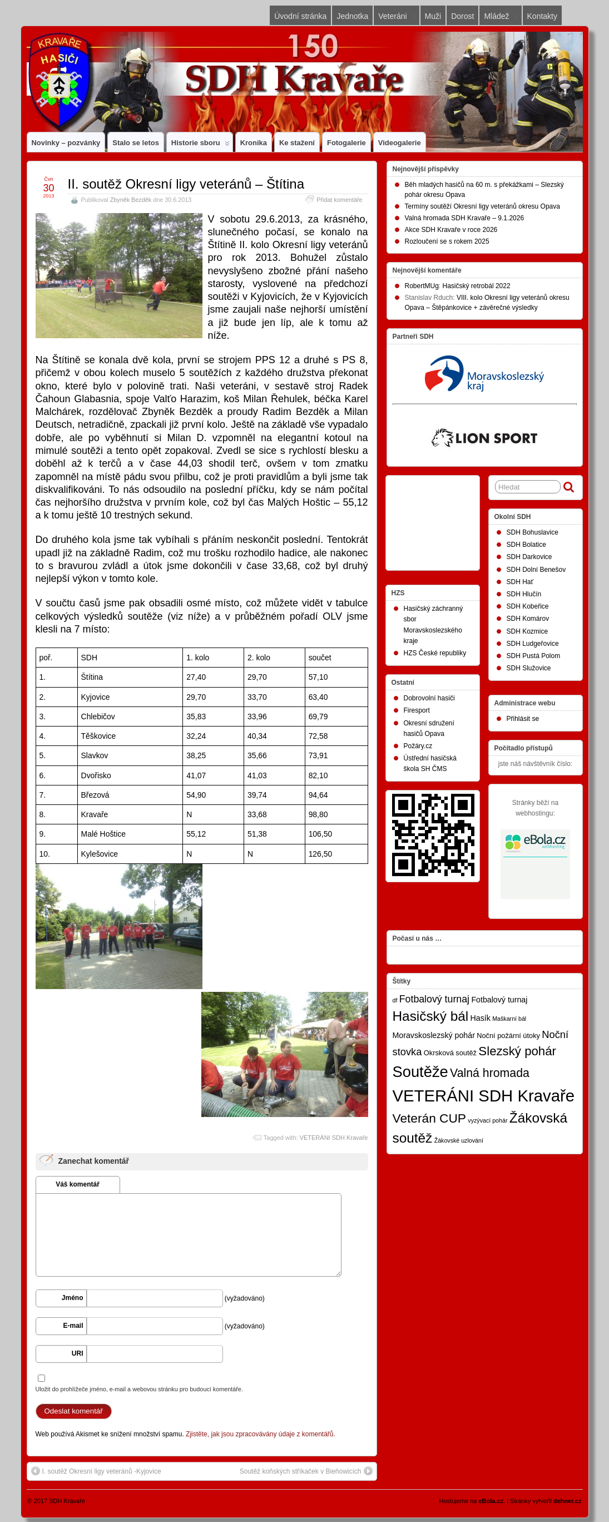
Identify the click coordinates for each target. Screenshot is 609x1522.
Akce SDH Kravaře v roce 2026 (451, 230)
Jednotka (352, 16)
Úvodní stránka (300, 16)
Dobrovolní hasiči (429, 698)
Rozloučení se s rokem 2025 (447, 241)
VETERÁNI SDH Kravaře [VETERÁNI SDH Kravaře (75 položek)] (484, 1095)
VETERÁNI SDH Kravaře (334, 1137)
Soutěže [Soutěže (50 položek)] (420, 1071)
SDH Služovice (529, 668)
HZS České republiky (435, 653)
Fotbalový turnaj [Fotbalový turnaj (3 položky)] (499, 999)
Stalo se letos (135, 143)
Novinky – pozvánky (66, 143)
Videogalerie (399, 143)
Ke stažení (297, 143)
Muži (433, 16)
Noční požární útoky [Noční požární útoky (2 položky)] (508, 1035)
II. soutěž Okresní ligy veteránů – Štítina (186, 183)
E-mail (73, 1326)
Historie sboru (200, 145)
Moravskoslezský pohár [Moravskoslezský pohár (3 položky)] (434, 1035)
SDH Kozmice (527, 631)
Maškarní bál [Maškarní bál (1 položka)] (509, 1018)
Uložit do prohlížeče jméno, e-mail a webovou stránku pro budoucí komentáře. (139, 1389)
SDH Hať (520, 582)
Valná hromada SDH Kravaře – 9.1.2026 (464, 218)
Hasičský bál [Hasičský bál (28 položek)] (431, 1016)
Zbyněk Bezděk (130, 199)
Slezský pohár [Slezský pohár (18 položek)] (517, 1051)
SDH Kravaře (67, 1501)
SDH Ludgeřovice (533, 644)
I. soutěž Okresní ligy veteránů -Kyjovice (96, 1470)
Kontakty (542, 16)
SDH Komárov (528, 618)
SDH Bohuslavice (532, 532)
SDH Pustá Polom (534, 656)
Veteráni (397, 18)
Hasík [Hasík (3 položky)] (481, 1018)
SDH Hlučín (524, 594)
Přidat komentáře (339, 199)
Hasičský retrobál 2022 (477, 286)
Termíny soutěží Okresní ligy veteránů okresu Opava (482, 206)
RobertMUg (422, 286)
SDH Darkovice (529, 557)
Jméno (72, 1298)
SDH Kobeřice (528, 606)
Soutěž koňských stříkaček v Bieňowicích (306, 1470)
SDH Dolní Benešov (536, 570)
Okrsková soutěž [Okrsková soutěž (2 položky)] (450, 1053)
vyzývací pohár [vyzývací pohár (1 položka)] (487, 1120)
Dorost (462, 16)
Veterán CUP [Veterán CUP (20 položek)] (430, 1118)
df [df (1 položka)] (395, 1000)
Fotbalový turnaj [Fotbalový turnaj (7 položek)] (434, 999)
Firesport (417, 710)
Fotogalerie (346, 143)
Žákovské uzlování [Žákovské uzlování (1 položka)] (458, 1140)
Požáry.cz (418, 746)
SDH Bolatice (526, 544)
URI (77, 1353)
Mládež (501, 18)
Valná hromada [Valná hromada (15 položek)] (489, 1073)
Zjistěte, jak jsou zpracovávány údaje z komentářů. (260, 1434)
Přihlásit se (523, 719)
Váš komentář (78, 1184)
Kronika (253, 143)
